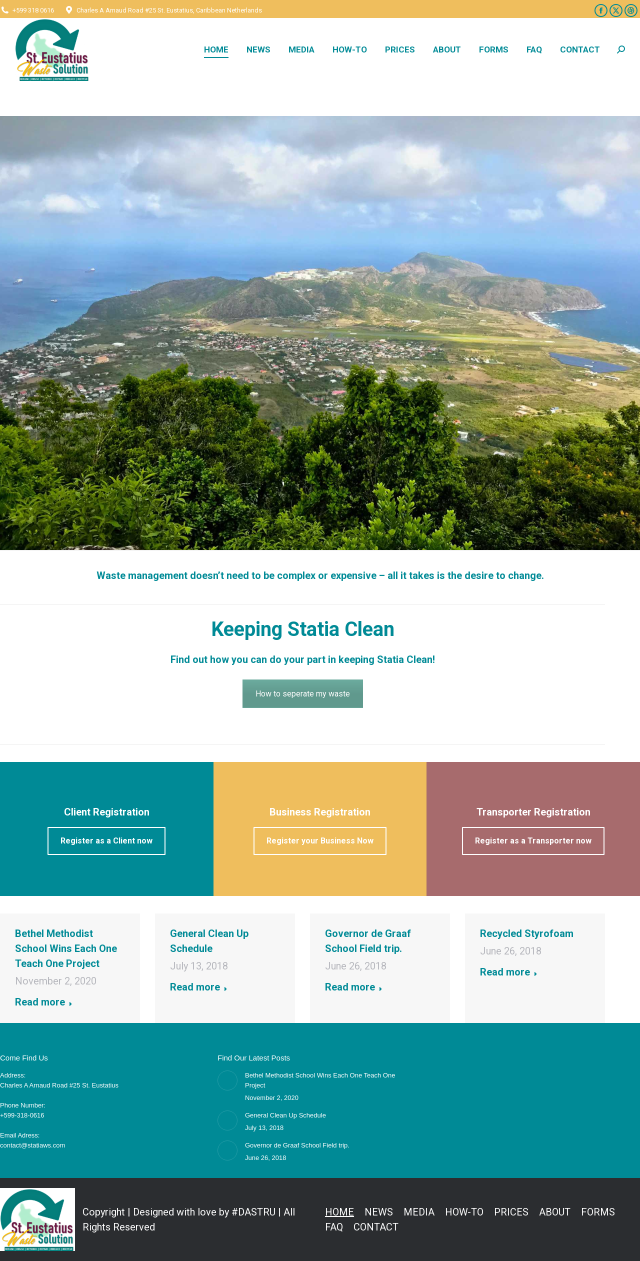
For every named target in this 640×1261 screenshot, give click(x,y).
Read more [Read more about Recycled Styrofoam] (509, 972)
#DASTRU (254, 1212)
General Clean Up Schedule (285, 1115)
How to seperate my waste (303, 693)
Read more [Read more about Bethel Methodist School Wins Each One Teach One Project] (43, 1002)
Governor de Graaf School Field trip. (297, 1145)
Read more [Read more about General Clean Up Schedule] (199, 987)
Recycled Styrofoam (527, 934)
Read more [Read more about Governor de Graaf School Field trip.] (353, 987)
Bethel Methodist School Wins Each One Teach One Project (66, 949)
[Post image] (228, 1080)
